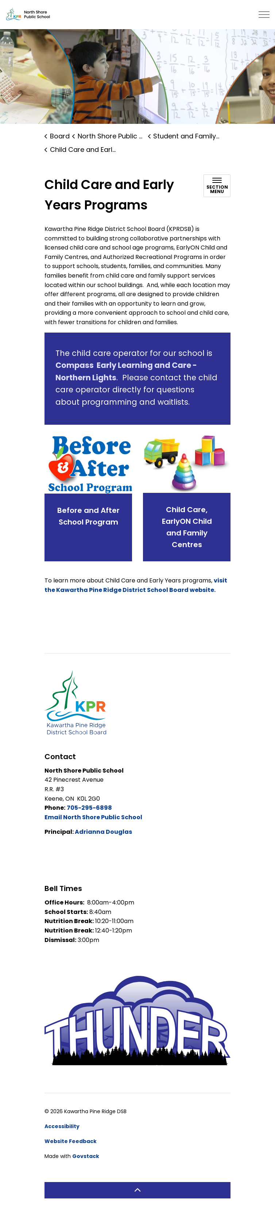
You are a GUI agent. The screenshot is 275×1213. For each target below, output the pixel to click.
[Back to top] (137, 1190)
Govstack (85, 1156)
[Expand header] (264, 14)
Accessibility (62, 1126)
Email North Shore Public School (93, 817)
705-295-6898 (89, 808)
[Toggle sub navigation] (217, 185)
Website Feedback (70, 1141)
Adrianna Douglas (103, 832)
